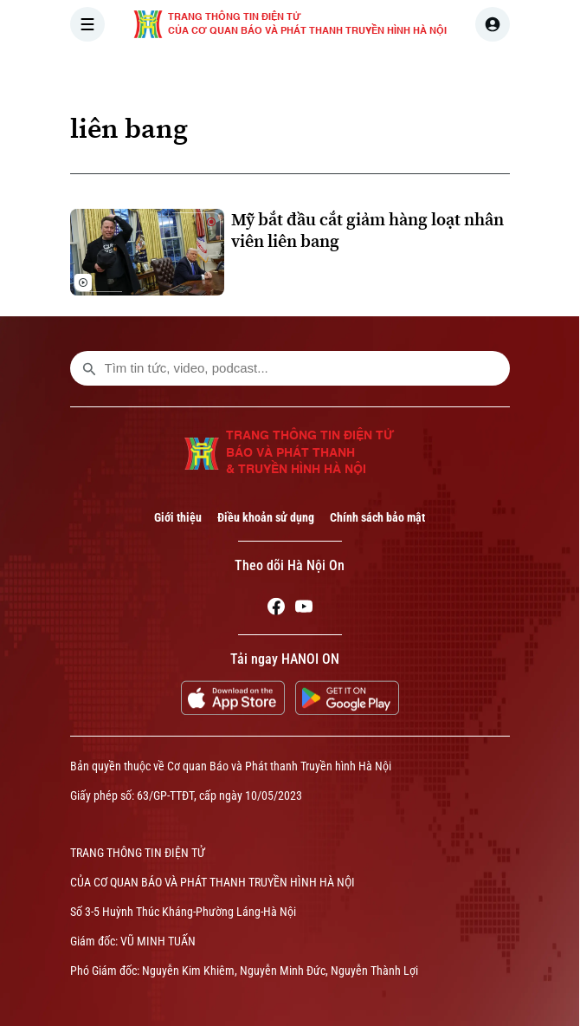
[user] (492, 24)
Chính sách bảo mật (377, 517)
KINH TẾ (478, 73)
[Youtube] (304, 609)
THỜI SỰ (249, 73)
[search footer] (89, 368)
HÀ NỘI (324, 73)
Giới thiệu (178, 517)
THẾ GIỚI (399, 73)
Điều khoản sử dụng (265, 517)
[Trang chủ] (187, 73)
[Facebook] (276, 609)
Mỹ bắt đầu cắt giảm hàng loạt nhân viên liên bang (367, 230)
